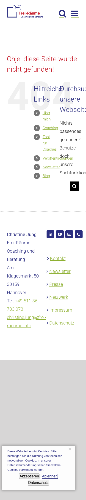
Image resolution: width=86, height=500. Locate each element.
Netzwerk (58, 297)
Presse (56, 284)
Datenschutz (61, 323)
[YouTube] (60, 234)
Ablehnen (50, 476)
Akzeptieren (29, 476)
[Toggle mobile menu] (75, 13)
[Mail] (69, 234)
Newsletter (51, 167)
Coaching (50, 128)
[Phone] (79, 234)
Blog (46, 176)
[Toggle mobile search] (63, 13)
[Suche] (74, 186)
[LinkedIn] (50, 234)
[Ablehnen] (69, 449)
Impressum (60, 310)
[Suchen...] (65, 186)
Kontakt (58, 258)
